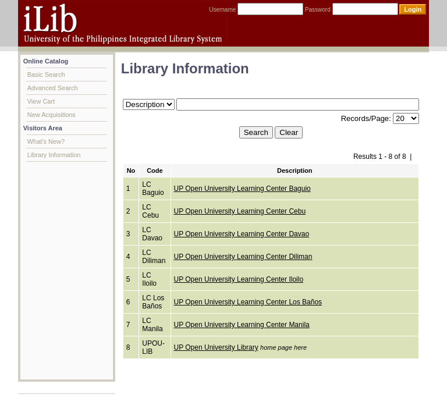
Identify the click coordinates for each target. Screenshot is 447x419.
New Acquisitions (51, 114)
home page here (283, 347)
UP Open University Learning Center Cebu (240, 211)
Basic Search (46, 74)
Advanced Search (52, 87)
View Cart (41, 101)
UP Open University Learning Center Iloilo (239, 279)
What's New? (46, 141)
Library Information (54, 154)
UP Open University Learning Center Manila (242, 325)
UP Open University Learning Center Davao (242, 234)
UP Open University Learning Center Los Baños (248, 302)
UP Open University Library (216, 347)
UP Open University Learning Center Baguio (242, 188)
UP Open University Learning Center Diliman (243, 257)
